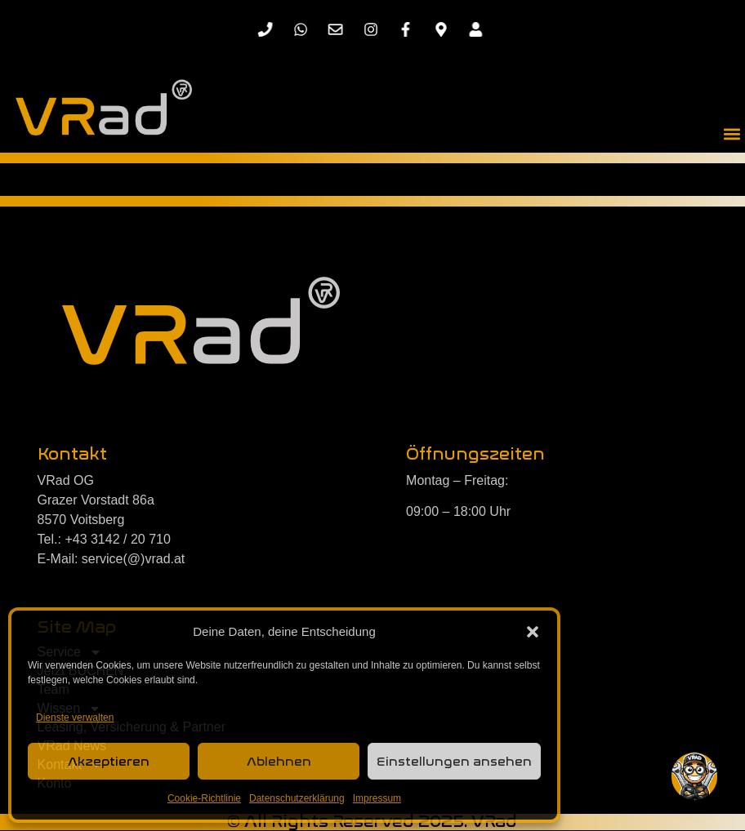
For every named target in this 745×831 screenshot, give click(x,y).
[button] (532, 632)
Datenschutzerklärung (297, 798)
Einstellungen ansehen (454, 761)
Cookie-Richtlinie (204, 798)
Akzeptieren (108, 761)
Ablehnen (279, 761)
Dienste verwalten (75, 717)
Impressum (377, 798)
